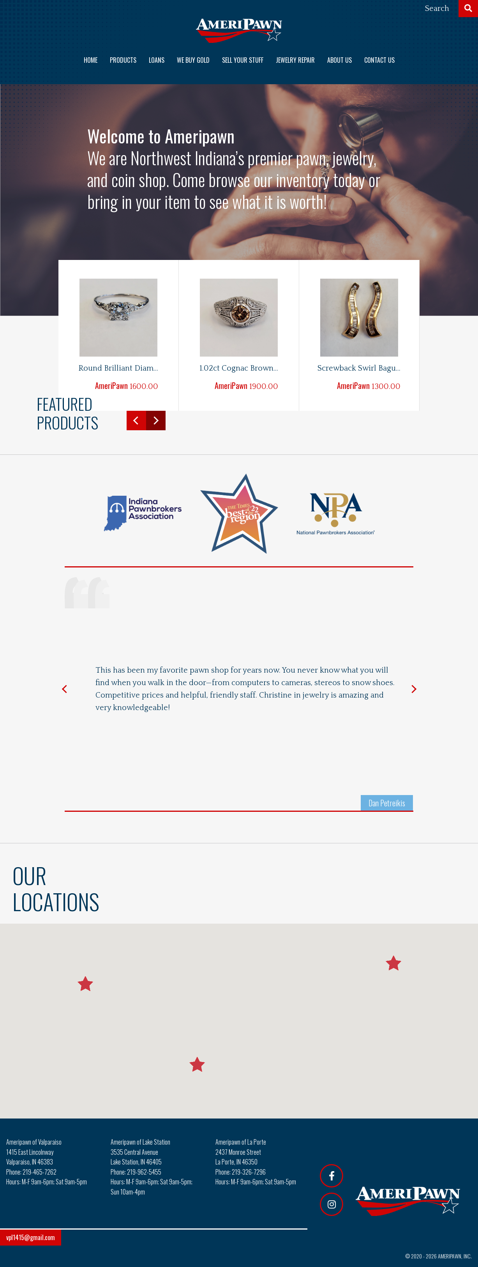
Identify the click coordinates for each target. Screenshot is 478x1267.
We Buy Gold (193, 60)
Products (123, 60)
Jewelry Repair (295, 60)
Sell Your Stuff (242, 60)
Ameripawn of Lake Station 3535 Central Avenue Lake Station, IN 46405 (140, 1151)
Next (156, 420)
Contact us (379, 60)
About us (339, 60)
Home (90, 60)
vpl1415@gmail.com (30, 1237)
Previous (136, 420)
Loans (156, 60)
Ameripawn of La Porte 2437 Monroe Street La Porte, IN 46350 (240, 1151)
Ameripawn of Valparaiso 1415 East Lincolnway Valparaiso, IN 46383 (34, 1151)
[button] (197, 1064)
